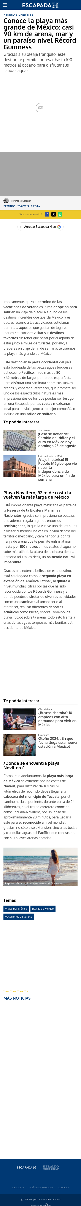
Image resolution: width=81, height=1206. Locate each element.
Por (21, 200)
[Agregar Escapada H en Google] (40, 226)
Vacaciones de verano (18, 916)
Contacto (63, 1187)
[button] (5, 5)
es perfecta (62, 377)
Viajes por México (16, 908)
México (57, 317)
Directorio (18, 1187)
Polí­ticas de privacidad (41, 1187)
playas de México (43, 908)
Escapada (22, 403)
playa (38, 505)
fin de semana (46, 348)
